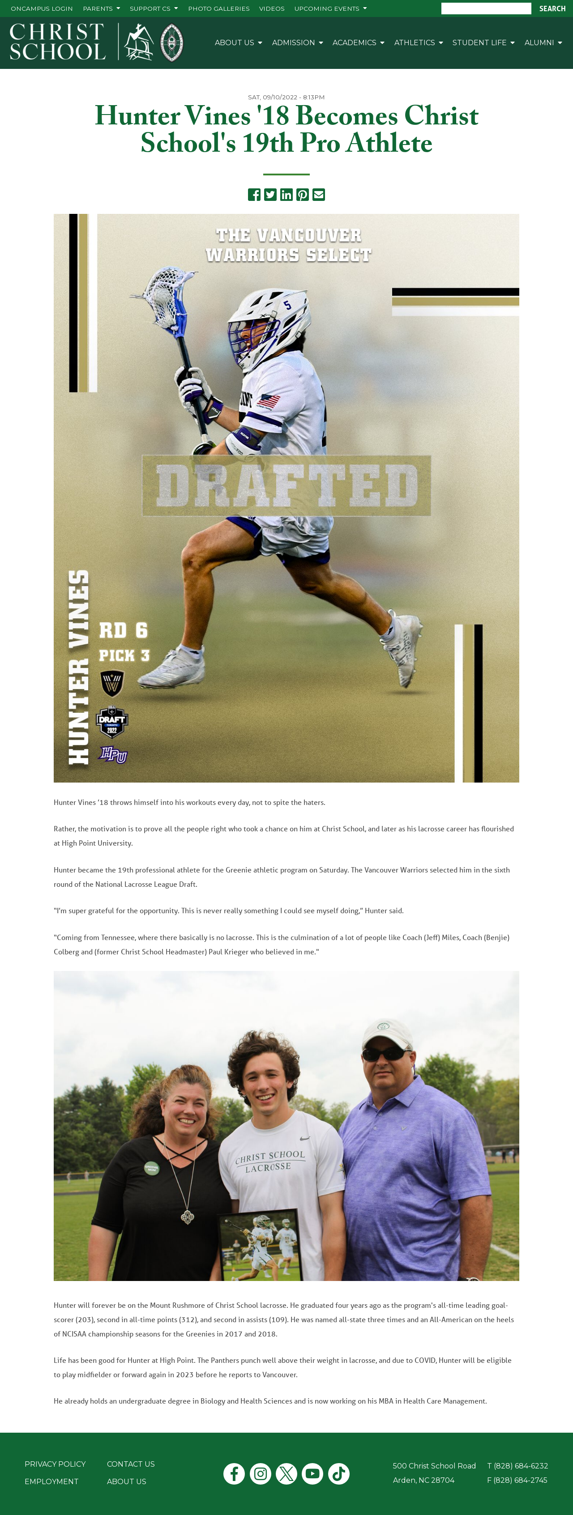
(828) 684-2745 (520, 1480)
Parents (98, 8)
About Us (234, 42)
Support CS (150, 8)
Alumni (539, 42)
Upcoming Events (327, 8)
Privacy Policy (55, 1464)
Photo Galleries (219, 8)
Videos (272, 8)
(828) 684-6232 (521, 1466)
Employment (52, 1481)
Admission (293, 42)
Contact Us (131, 1464)
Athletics (414, 42)
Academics (354, 42)
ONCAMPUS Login (42, 8)
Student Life (480, 42)
